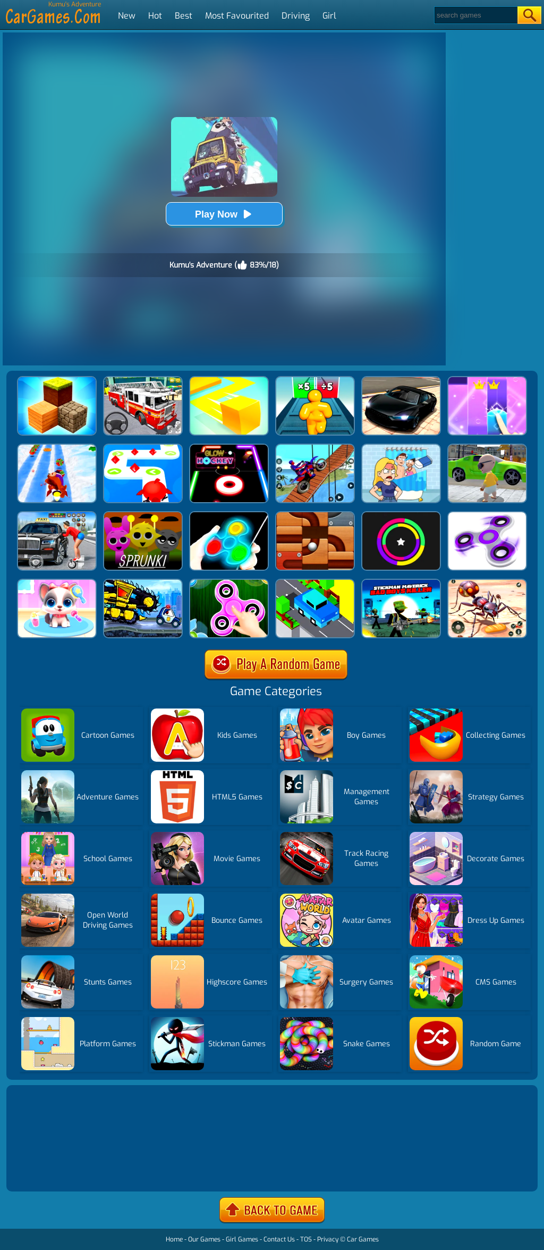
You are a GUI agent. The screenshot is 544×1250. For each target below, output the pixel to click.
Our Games (204, 1239)
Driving (296, 15)
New (126, 15)
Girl (329, 15)
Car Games (363, 1239)
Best (183, 15)
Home (174, 1239)
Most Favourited (237, 15)
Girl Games (242, 1239)
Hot (155, 15)
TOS (306, 1239)
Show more (44, 1170)
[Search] (475, 15)
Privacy (327, 1239)
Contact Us (279, 1239)
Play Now (224, 214)
